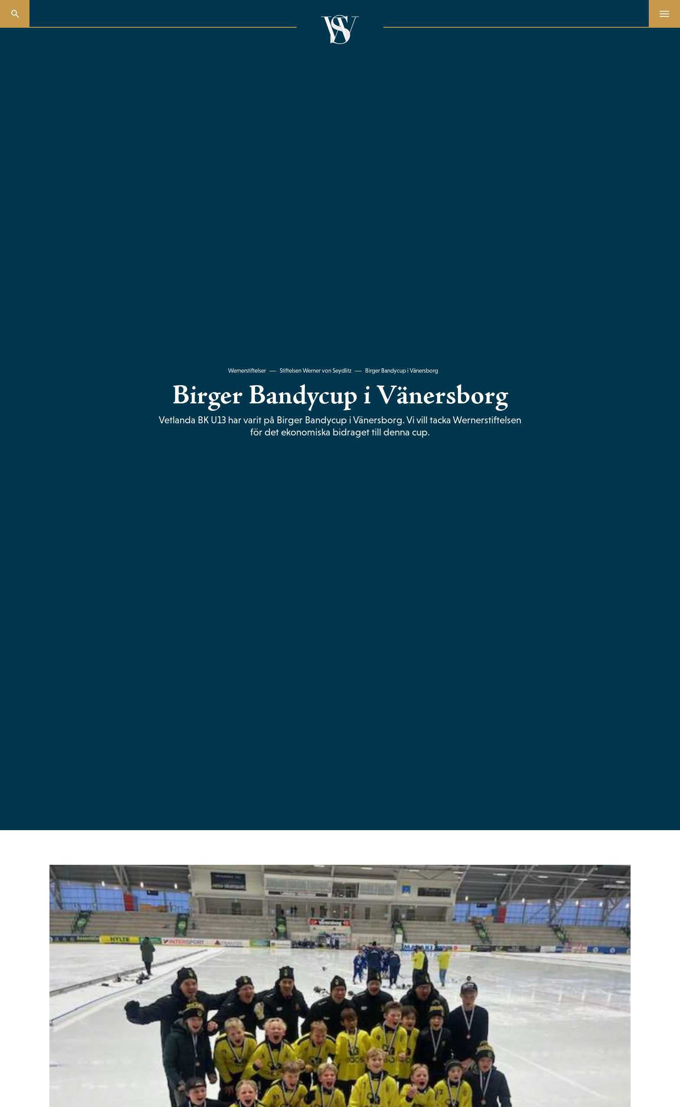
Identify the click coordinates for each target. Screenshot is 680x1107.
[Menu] (661, 14)
